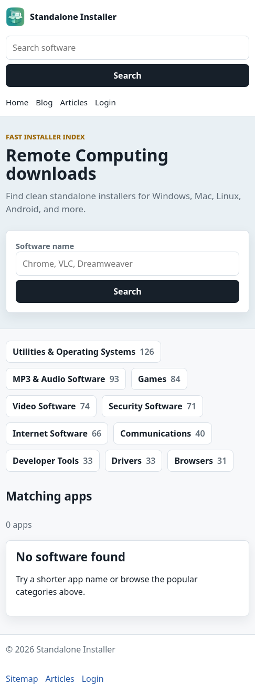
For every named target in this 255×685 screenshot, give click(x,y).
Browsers (200, 460)
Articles (74, 102)
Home (17, 102)
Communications (162, 433)
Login (105, 102)
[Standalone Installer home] (127, 16)
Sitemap (22, 678)
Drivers (134, 460)
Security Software (152, 406)
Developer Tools (53, 460)
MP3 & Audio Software (66, 379)
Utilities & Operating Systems (83, 351)
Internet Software (57, 433)
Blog (44, 102)
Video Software (51, 406)
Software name (45, 246)
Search (127, 75)
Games (159, 379)
